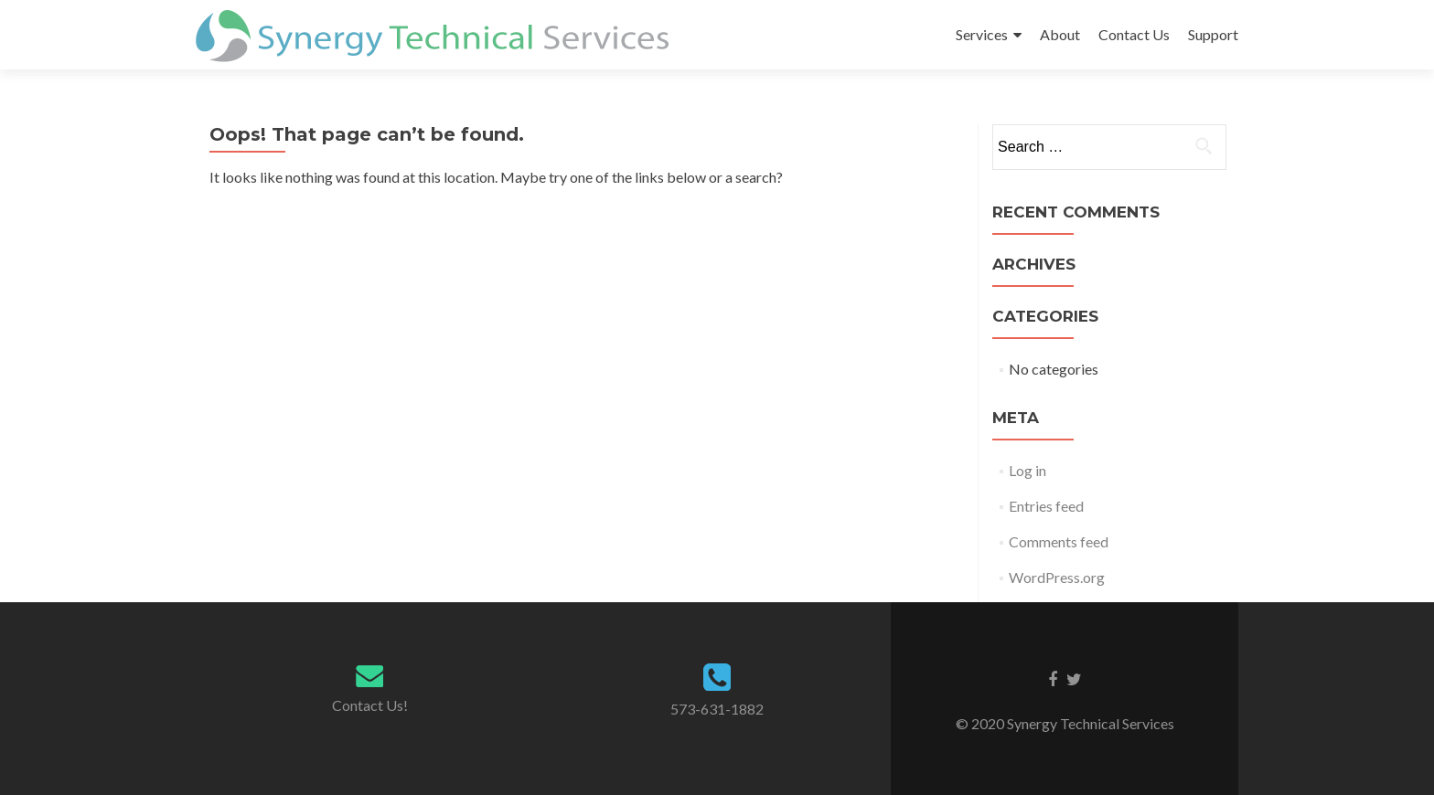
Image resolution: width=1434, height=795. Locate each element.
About (1060, 34)
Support (1213, 34)
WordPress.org (1057, 577)
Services (982, 34)
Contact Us (1134, 34)
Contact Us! (370, 705)
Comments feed (1058, 541)
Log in (1027, 470)
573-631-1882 (717, 708)
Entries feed (1046, 505)
